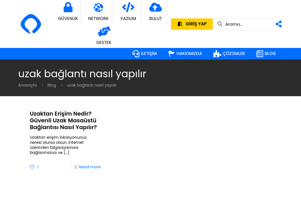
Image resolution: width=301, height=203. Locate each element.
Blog (52, 85)
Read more (90, 167)
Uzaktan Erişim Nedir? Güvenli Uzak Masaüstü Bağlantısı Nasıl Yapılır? (63, 120)
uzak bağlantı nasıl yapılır (92, 85)
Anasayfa (27, 85)
